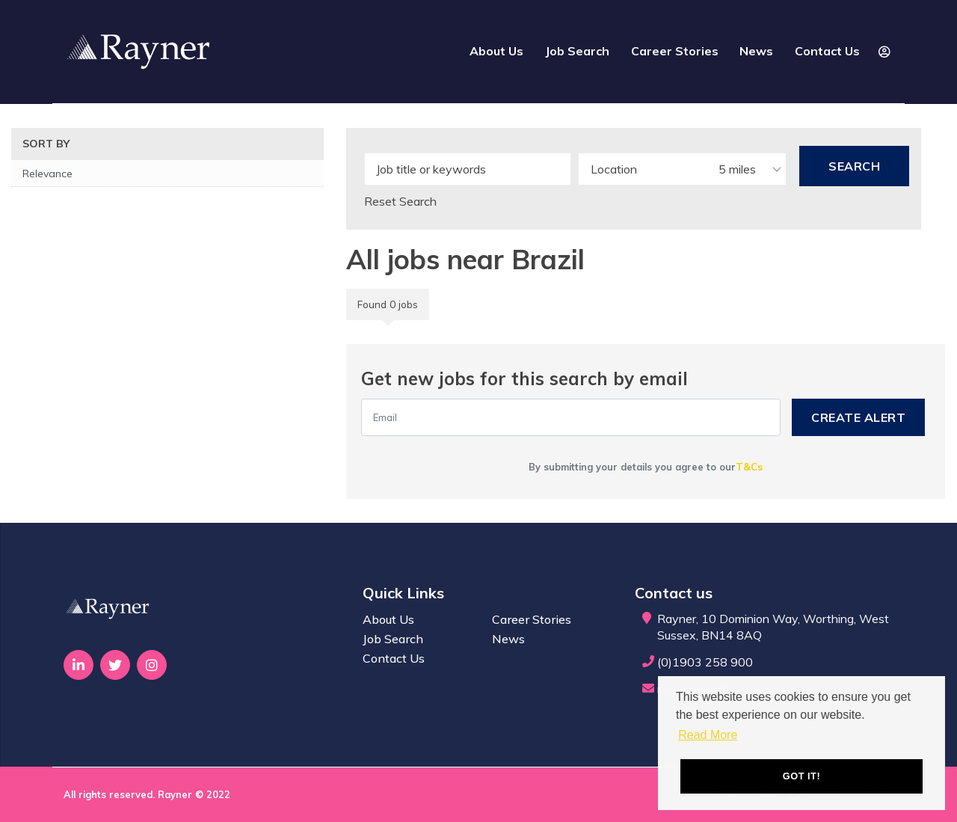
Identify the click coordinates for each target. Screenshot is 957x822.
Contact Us (827, 50)
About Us (496, 50)
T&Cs (749, 467)
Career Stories (674, 50)
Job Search (577, 50)
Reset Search (400, 201)
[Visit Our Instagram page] (152, 665)
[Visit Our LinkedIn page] (78, 665)
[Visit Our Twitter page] (115, 665)
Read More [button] (707, 735)
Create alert (858, 417)
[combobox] (682, 169)
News (756, 50)
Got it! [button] (801, 776)
